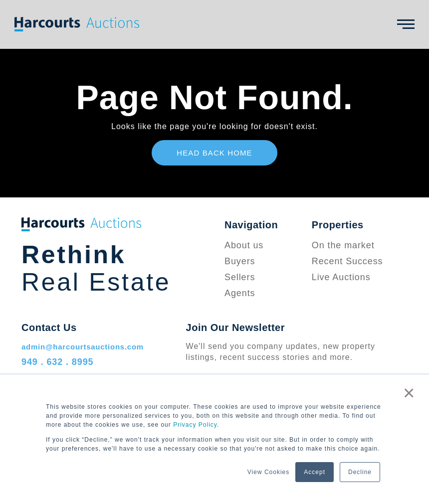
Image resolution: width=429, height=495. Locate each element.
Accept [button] (314, 472)
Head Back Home (214, 153)
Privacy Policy (195, 424)
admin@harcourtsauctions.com (82, 346)
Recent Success (347, 261)
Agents (239, 293)
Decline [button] (360, 472)
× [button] (409, 392)
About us (243, 245)
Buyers (239, 261)
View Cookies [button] (268, 472)
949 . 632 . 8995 (57, 362)
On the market (343, 245)
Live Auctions (341, 277)
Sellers (239, 277)
